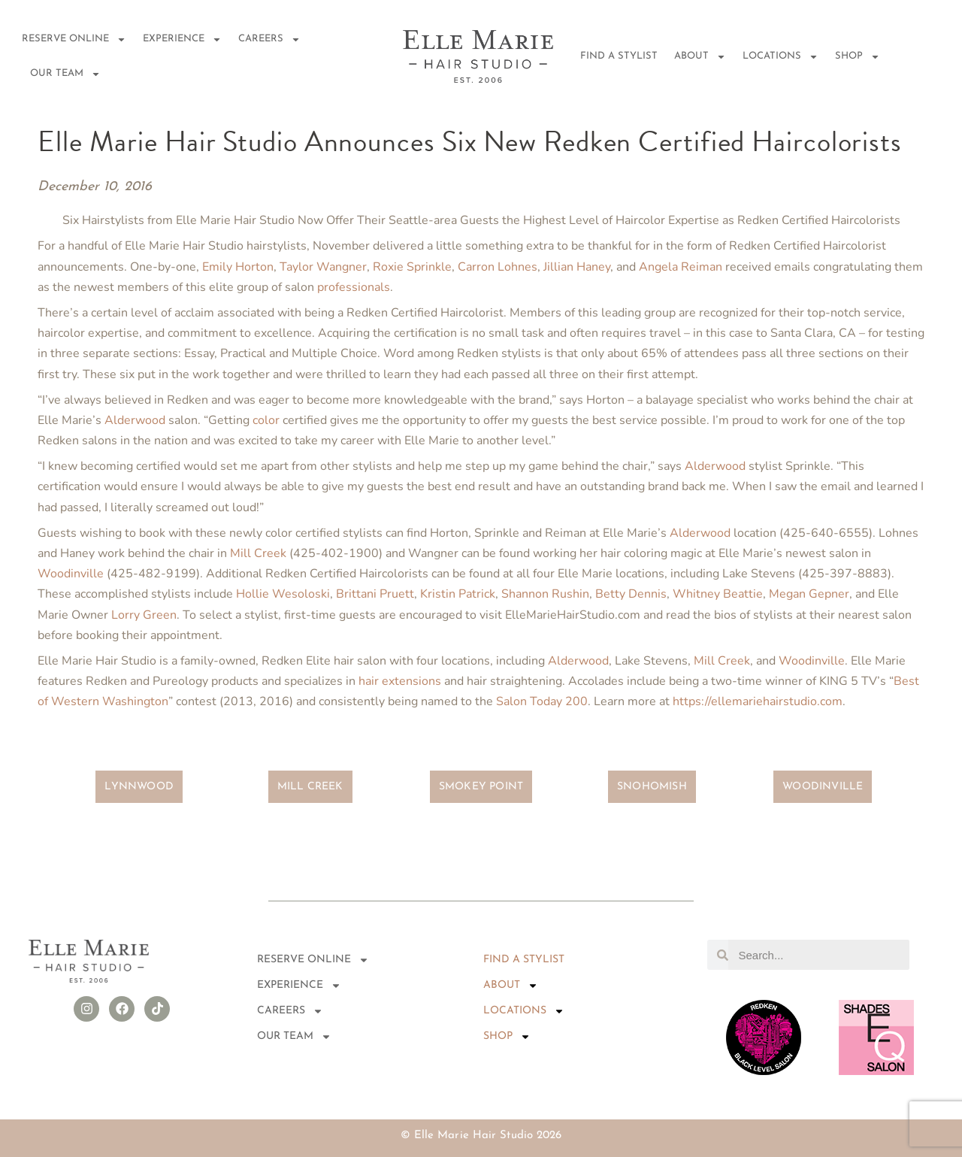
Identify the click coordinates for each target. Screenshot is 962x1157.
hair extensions (399, 681)
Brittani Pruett (375, 594)
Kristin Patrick (457, 594)
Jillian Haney (576, 267)
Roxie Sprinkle (412, 267)
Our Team (65, 74)
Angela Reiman (680, 267)
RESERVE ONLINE (74, 39)
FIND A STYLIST (619, 56)
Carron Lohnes (497, 267)
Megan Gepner (809, 594)
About (700, 56)
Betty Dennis (631, 594)
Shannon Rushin (545, 594)
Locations (780, 56)
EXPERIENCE (182, 39)
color (266, 420)
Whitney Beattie (718, 594)
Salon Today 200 (542, 701)
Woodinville (71, 573)
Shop (857, 56)
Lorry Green (144, 615)
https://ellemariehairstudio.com (758, 701)
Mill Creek (258, 553)
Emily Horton (238, 267)
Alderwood (134, 420)
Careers (269, 39)
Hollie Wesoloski (283, 594)
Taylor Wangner (323, 267)
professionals (353, 287)
